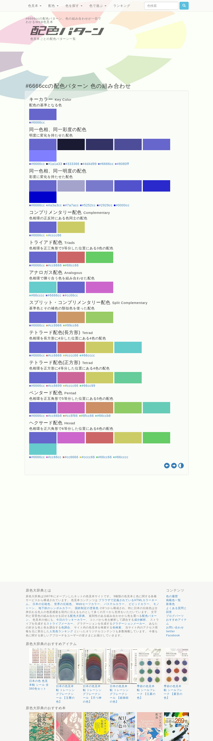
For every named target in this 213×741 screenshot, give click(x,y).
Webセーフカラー (88, 604)
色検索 (117, 627)
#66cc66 (72, 265)
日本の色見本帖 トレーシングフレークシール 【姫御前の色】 (119, 694)
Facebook (173, 635)
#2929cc (106, 205)
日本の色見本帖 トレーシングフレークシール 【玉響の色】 (65, 694)
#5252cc (89, 205)
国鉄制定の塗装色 (87, 608)
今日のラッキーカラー (71, 619)
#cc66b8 (55, 415)
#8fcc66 (87, 415)
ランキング (121, 6)
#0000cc (122, 205)
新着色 (170, 604)
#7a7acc (72, 205)
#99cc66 (72, 325)
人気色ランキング (61, 631)
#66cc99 (88, 385)
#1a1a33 (55, 164)
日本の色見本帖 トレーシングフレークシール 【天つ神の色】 (92, 694)
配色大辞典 (77, 615)
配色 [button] (53, 6)
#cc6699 (55, 385)
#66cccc (37, 295)
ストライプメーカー (59, 623)
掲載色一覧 (173, 600)
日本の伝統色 (41, 604)
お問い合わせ (175, 627)
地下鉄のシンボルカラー (54, 608)
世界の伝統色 (63, 604)
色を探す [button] (73, 6)
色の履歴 (172, 596)
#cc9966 (55, 325)
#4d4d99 (90, 164)
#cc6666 (55, 265)
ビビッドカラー (139, 604)
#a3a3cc (55, 205)
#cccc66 (54, 235)
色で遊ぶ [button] (97, 6)
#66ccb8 (104, 415)
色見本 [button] (35, 6)
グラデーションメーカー (129, 623)
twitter (170, 631)
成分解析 (140, 619)
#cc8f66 (71, 415)
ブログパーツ (175, 615)
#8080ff (123, 164)
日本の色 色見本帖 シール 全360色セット (39, 684)
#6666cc (38, 122)
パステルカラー (114, 604)
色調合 (65, 627)
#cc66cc (71, 295)
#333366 (72, 164)
